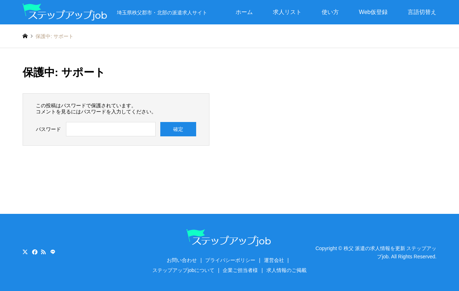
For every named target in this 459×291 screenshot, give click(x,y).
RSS (43, 251)
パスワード (48, 129)
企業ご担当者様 (240, 270)
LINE (52, 251)
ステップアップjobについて (183, 270)
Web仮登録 (373, 12)
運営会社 (274, 260)
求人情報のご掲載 (286, 270)
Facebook (34, 251)
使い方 (330, 12)
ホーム (244, 12)
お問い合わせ (182, 260)
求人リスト (287, 12)
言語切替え (422, 12)
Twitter (25, 251)
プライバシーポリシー (230, 260)
